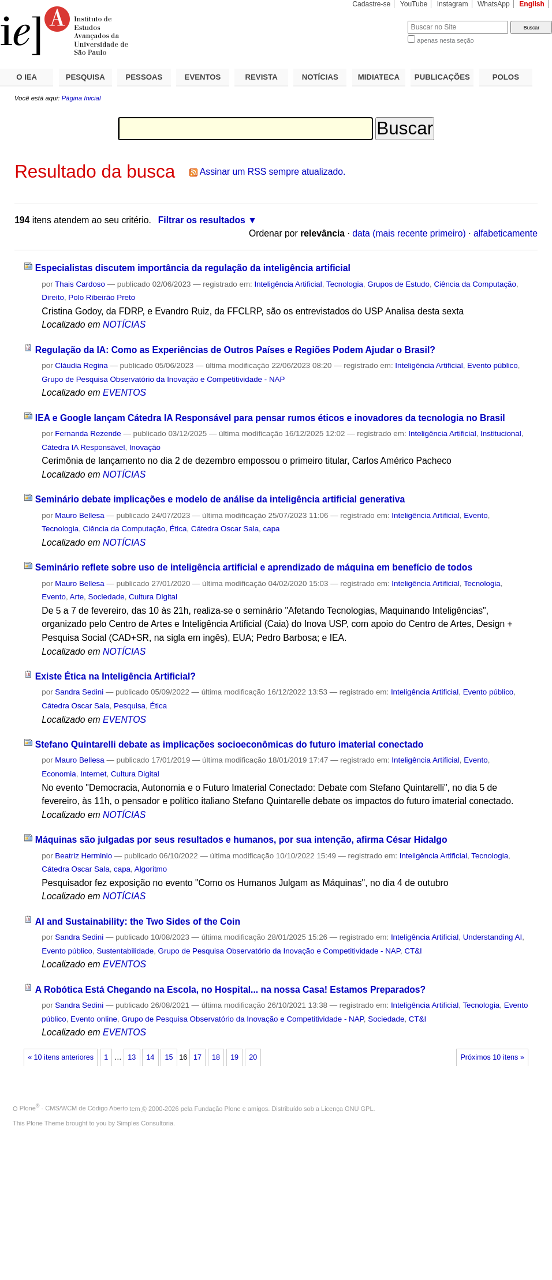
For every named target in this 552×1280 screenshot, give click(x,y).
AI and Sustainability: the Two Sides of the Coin (137, 921)
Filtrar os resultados (201, 220)
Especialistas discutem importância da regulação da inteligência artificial (192, 268)
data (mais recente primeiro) (409, 233)
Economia (59, 773)
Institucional (500, 433)
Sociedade (106, 596)
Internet (93, 773)
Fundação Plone (218, 1108)
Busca (379, 20)
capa (271, 528)
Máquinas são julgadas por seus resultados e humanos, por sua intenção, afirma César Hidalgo (241, 839)
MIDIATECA (379, 77)
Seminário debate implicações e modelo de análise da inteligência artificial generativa (220, 499)
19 (234, 1057)
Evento (476, 515)
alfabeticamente (505, 233)
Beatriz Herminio (83, 855)
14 (150, 1057)
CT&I (413, 951)
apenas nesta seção (445, 40)
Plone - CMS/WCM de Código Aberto (74, 1108)
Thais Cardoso (80, 284)
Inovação (145, 447)
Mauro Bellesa (79, 515)
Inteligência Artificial (288, 284)
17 (197, 1057)
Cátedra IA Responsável (83, 447)
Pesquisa (130, 705)
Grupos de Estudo (398, 284)
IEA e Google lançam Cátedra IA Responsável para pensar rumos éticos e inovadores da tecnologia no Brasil (270, 418)
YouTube (414, 4)
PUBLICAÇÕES (442, 77)
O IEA (26, 77)
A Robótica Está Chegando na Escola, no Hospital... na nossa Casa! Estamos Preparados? (230, 989)
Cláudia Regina (81, 365)
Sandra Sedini (79, 692)
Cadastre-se (371, 4)
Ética (178, 528)
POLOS (506, 77)
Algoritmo (151, 869)
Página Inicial (80, 98)
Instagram (452, 4)
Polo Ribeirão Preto (101, 297)
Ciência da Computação (475, 284)
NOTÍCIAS (320, 77)
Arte (77, 596)
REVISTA (261, 77)
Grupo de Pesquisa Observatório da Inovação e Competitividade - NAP (163, 379)
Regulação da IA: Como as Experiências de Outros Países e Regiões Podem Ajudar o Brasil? (235, 350)
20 (253, 1057)
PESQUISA (85, 77)
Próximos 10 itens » (492, 1057)
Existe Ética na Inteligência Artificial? (115, 676)
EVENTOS (203, 77)
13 (132, 1057)
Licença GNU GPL (347, 1108)
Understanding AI (493, 937)
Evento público (492, 365)
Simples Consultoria (145, 1123)
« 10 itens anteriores (61, 1057)
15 (169, 1057)
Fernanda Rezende (88, 433)
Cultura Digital (153, 596)
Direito (53, 297)
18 (216, 1057)
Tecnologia (344, 284)
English (531, 4)
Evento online (93, 1019)
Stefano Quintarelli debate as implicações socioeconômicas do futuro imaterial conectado (229, 744)
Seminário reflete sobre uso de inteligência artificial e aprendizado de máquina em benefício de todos (253, 567)
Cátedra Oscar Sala (225, 528)
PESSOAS (144, 77)
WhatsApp (494, 4)
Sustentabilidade (125, 951)
